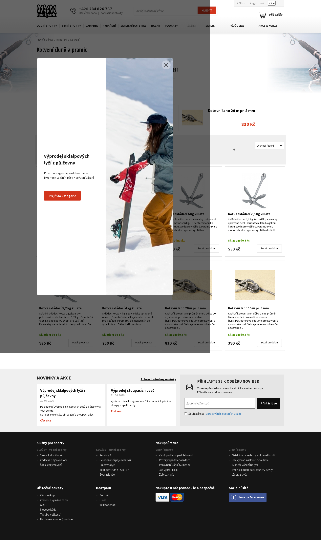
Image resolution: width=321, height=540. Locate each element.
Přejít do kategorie (101, 289)
